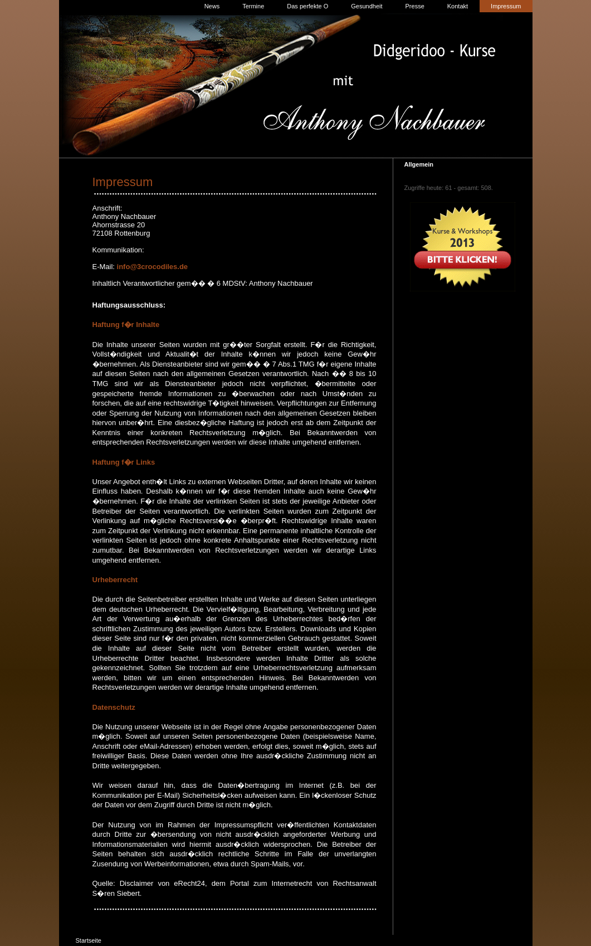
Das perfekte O (307, 6)
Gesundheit (366, 6)
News (212, 6)
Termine (253, 6)
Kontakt (457, 6)
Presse (415, 6)
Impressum (506, 6)
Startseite (88, 940)
